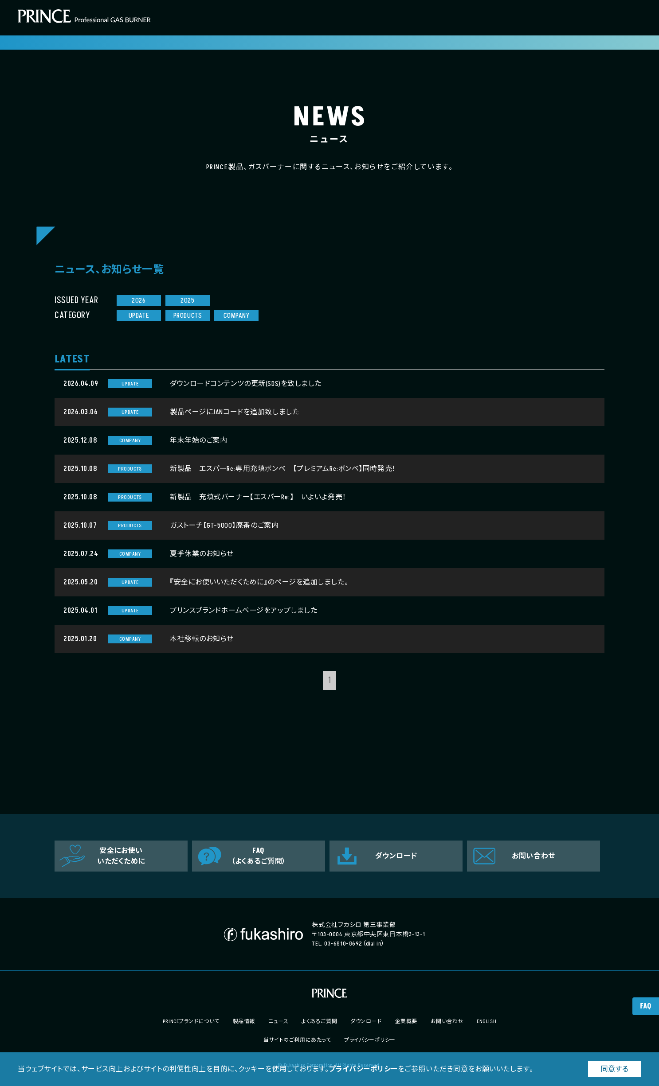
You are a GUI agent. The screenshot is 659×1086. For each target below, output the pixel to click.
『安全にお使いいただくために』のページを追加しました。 (259, 582)
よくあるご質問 (319, 1021)
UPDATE (139, 315)
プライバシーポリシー (363, 1069)
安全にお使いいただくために (121, 856)
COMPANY (237, 315)
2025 (187, 300)
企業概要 (406, 1021)
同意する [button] (614, 1069)
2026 (138, 300)
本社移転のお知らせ (202, 639)
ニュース (278, 1021)
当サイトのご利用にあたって (297, 1040)
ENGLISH (486, 1021)
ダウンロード (396, 856)
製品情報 (244, 1021)
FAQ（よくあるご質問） (258, 856)
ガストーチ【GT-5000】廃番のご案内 (224, 525)
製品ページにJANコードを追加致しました (234, 412)
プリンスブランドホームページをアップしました (243, 610)
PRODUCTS (187, 315)
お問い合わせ (533, 856)
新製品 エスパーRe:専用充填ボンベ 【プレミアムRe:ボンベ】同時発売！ (283, 469)
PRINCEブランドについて (191, 1021)
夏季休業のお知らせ (202, 554)
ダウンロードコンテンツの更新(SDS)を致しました (246, 384)
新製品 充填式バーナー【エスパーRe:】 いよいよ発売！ (258, 497)
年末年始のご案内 (198, 440)
